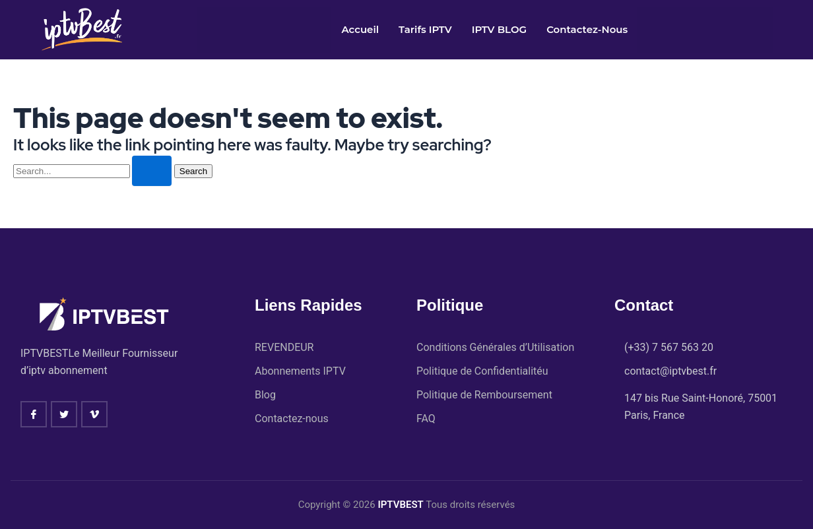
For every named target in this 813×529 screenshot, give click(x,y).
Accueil (360, 29)
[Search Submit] (152, 171)
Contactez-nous (587, 29)
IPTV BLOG (499, 29)
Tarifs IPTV (425, 29)
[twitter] (64, 414)
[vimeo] (94, 414)
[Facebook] (33, 414)
